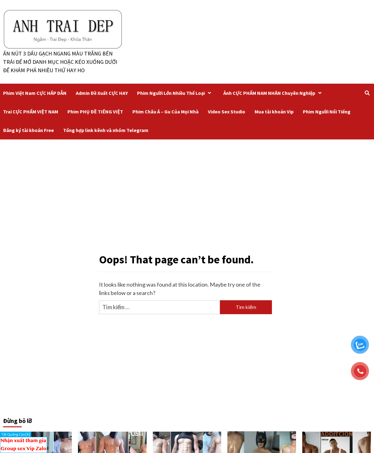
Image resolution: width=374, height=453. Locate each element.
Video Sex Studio (226, 111)
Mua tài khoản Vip (274, 111)
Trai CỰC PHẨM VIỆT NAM (30, 111)
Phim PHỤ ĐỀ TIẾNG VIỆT (95, 111)
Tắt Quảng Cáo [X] (15, 434)
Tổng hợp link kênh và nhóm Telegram (105, 130)
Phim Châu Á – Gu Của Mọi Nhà (165, 111)
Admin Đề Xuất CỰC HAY (102, 93)
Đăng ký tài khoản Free (28, 130)
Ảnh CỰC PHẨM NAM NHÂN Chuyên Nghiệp (274, 93)
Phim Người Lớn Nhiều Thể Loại (175, 93)
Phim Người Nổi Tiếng (326, 111)
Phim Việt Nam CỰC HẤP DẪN (35, 93)
